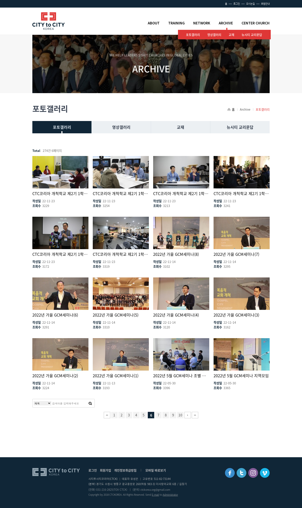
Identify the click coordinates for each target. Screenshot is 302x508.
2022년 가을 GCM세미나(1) (115, 376)
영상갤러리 (214, 34)
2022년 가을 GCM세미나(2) (55, 376)
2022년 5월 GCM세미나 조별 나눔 (181, 376)
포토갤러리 (193, 34)
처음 (107, 415)
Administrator (170, 495)
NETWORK (201, 23)
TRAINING (176, 23)
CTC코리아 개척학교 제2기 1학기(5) (121, 193)
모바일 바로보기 (155, 470)
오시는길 (250, 3)
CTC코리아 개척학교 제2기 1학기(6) (60, 193)
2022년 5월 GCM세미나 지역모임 (241, 376)
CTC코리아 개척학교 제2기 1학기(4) (181, 193)
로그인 (236, 3)
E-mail (155, 495)
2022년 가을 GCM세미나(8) (176, 254)
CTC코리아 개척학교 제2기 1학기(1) (121, 254)
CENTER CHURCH (256, 23)
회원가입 (105, 470)
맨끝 (195, 415)
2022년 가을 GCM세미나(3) (236, 315)
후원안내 (265, 3)
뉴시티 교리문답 (252, 34)
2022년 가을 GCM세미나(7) (236, 254)
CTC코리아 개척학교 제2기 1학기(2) (60, 254)
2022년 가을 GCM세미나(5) (115, 315)
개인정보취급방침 (125, 470)
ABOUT (154, 23)
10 (180, 414)
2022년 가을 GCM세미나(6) (55, 315)
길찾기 (183, 484)
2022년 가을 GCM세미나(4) (176, 315)
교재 (231, 34)
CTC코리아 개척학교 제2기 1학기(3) (242, 193)
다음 (187, 415)
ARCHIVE (226, 23)
